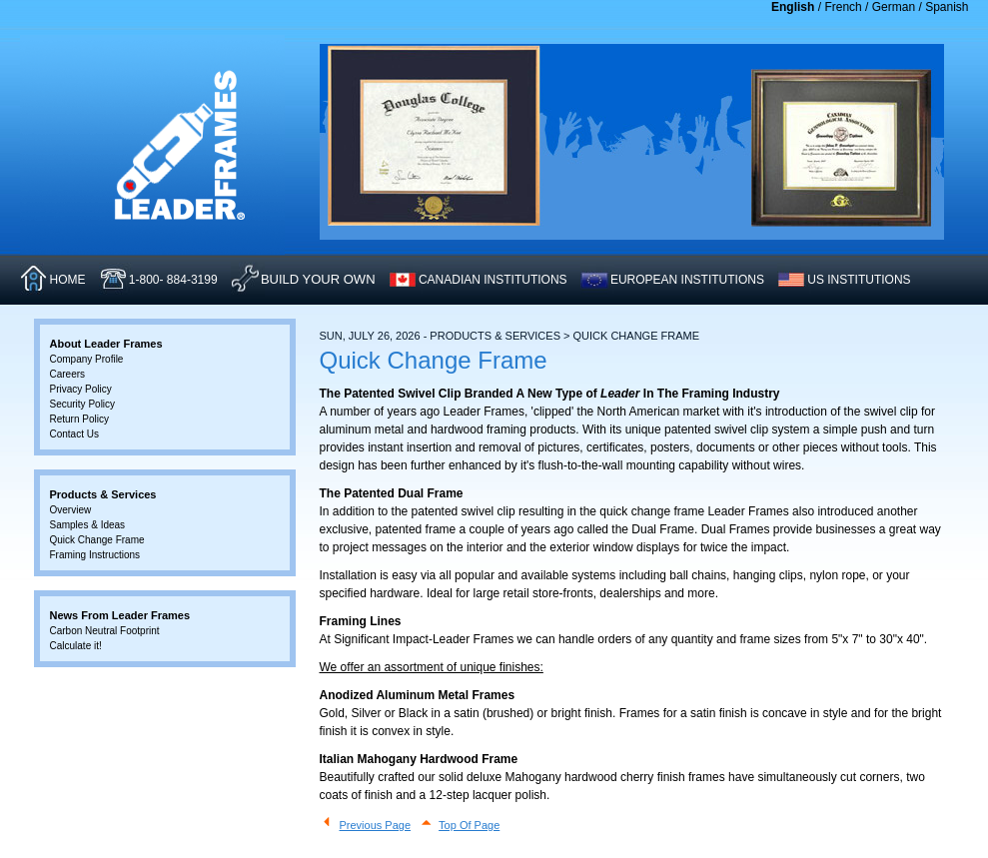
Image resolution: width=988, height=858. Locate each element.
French (842, 7)
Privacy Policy (81, 389)
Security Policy (83, 404)
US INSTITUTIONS (858, 280)
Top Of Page (469, 825)
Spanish (946, 7)
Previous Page (376, 825)
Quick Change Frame (97, 539)
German (893, 7)
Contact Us (74, 434)
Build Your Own (318, 279)
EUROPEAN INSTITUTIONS (687, 280)
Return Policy (79, 419)
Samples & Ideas (88, 524)
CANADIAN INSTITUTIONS (493, 280)
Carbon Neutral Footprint (105, 630)
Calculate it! (76, 645)
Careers (68, 374)
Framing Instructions (95, 554)
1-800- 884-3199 (173, 280)
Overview (71, 509)
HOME (68, 280)
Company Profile (87, 359)
